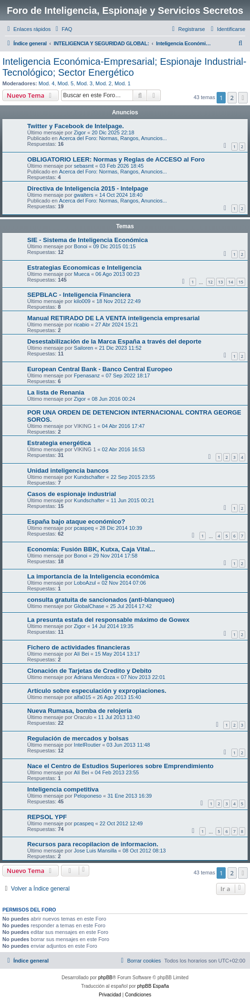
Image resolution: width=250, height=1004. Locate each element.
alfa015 (82, 697)
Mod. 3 (84, 83)
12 (210, 282)
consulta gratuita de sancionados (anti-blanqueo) (100, 599)
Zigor (80, 132)
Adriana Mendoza (94, 677)
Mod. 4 (47, 83)
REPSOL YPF (47, 817)
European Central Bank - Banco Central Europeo (99, 369)
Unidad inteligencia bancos (68, 470)
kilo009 (82, 301)
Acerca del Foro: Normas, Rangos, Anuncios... (113, 138)
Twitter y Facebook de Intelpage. (75, 126)
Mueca (82, 274)
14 (230, 282)
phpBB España (153, 986)
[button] (243, 97)
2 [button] (232, 97)
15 (241, 282)
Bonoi (80, 246)
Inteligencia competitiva (63, 789)
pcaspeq (84, 528)
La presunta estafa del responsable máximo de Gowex (108, 619)
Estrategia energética (59, 442)
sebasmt (84, 166)
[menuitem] (62, 29)
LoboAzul (85, 583)
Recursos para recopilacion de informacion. (92, 844)
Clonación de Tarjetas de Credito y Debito (89, 670)
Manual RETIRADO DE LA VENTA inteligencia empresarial (113, 318)
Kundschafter (89, 477)
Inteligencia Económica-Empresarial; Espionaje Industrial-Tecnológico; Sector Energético (124, 67)
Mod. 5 (66, 83)
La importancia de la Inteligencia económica (93, 576)
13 (220, 282)
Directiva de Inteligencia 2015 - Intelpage (87, 188)
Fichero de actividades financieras (78, 647)
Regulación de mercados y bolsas (78, 738)
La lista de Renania (55, 392)
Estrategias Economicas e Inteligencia (84, 267)
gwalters (84, 195)
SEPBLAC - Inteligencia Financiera (79, 294)
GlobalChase (89, 606)
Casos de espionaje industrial (71, 493)
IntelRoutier (87, 745)
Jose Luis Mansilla (95, 850)
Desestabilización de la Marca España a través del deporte (114, 341)
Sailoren (83, 348)
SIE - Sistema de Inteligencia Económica (87, 239)
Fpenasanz (87, 375)
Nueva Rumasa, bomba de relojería (79, 710)
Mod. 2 (103, 83)
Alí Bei (81, 654)
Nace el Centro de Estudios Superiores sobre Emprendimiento (120, 766)
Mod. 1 (123, 83)
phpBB (105, 977)
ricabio (81, 324)
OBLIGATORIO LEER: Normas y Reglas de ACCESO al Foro (116, 159)
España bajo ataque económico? (76, 521)
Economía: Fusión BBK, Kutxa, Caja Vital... (91, 549)
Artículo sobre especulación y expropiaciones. (97, 690)
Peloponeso (88, 796)
